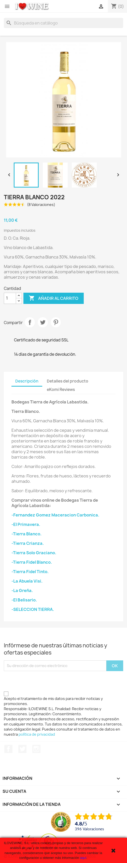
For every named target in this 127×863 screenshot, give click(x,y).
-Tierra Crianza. (27, 543)
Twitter (22, 749)
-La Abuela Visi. (27, 581)
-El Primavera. (25, 524)
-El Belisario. (24, 600)
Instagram (36, 749)
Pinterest (56, 322)
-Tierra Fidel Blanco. (31, 562)
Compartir (30, 322)
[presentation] (42, 681)
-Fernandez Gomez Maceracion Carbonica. (55, 515)
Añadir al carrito (53, 298)
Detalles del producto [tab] (67, 381)
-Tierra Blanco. (26, 534)
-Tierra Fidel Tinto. (30, 571)
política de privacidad (37, 734)
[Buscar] (63, 23)
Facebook (8, 749)
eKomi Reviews (61, 389)
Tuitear (43, 322)
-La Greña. (22, 590)
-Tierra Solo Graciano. (33, 553)
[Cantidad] (10, 298)
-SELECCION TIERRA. (32, 609)
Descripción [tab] (26, 381)
